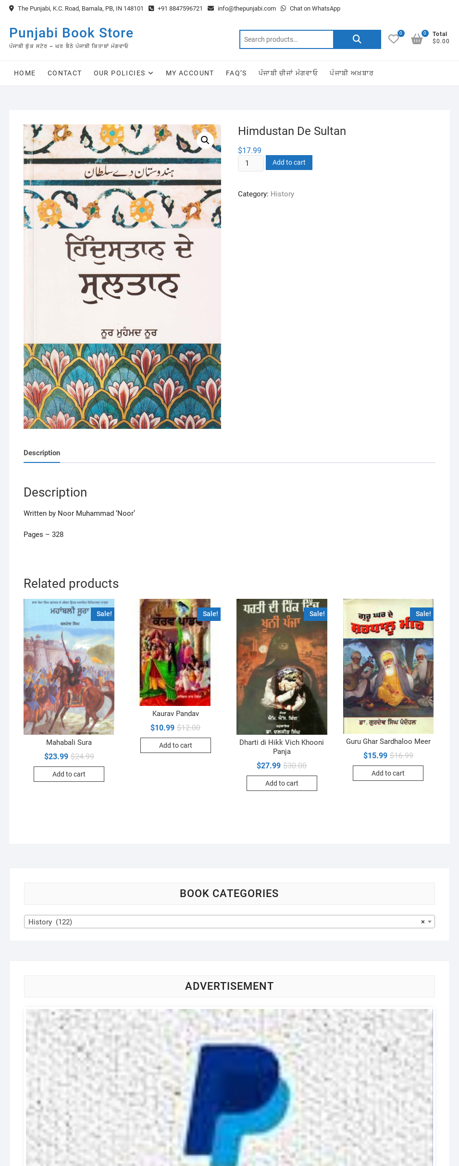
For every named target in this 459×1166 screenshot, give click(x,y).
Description (42, 453)
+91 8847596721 (176, 8)
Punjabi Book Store (71, 33)
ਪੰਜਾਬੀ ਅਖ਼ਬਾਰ (352, 73)
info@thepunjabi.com (242, 8)
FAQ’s (236, 73)
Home (25, 73)
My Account (190, 73)
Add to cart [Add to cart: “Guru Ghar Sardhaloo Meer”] (388, 773)
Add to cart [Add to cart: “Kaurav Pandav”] (175, 745)
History (282, 194)
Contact (65, 73)
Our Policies (120, 73)
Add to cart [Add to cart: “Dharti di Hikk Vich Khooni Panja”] (281, 783)
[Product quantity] (251, 163)
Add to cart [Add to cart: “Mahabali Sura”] (69, 774)
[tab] (42, 453)
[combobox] (229, 921)
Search (357, 39)
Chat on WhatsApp (310, 8)
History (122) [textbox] (226, 922)
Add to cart (289, 162)
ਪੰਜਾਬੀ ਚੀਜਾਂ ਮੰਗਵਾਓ (288, 73)
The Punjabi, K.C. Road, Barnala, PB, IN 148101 (76, 8)
